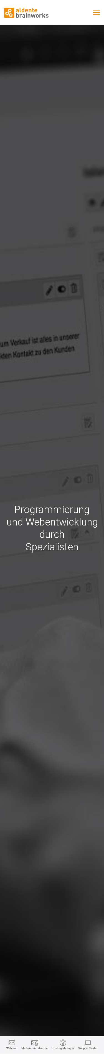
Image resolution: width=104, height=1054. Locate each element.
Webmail (11, 1048)
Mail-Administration (34, 1048)
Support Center (88, 1048)
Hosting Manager (63, 1048)
